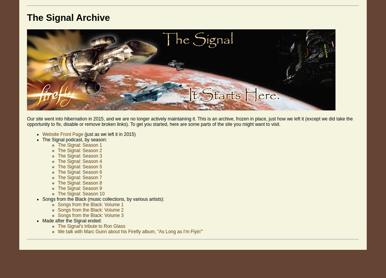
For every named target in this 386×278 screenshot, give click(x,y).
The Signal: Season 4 (80, 161)
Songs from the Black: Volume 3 (91, 215)
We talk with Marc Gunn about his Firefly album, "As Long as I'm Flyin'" (130, 231)
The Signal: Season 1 (80, 145)
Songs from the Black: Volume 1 (91, 204)
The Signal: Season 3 (80, 156)
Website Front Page (62, 134)
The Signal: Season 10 (81, 194)
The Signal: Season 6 (80, 172)
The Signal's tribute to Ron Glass (91, 226)
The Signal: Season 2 (80, 150)
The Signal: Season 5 (80, 167)
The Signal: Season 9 (80, 188)
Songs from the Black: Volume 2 (91, 210)
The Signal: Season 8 (80, 183)
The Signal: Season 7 (80, 177)
